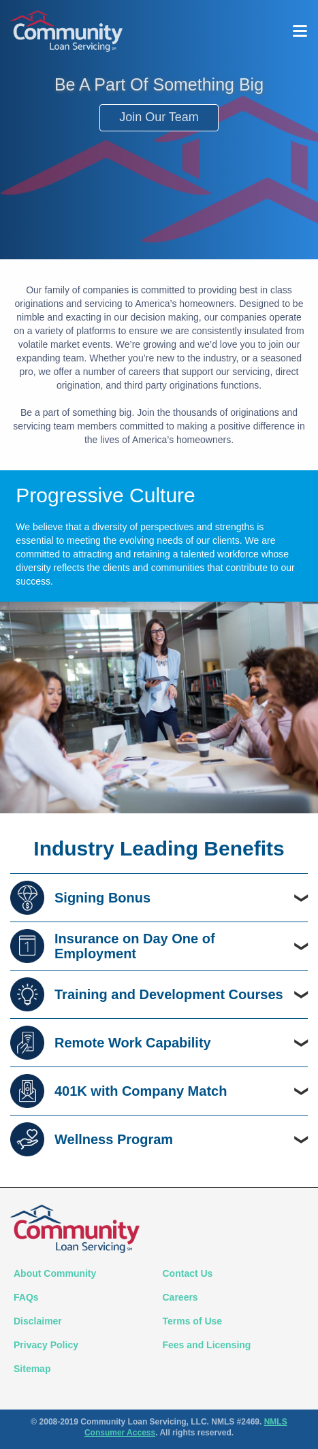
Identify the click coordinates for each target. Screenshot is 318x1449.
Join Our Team (159, 117)
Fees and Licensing (207, 1344)
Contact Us (188, 1273)
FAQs (26, 1297)
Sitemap (32, 1368)
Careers (180, 1297)
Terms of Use (193, 1321)
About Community (55, 1273)
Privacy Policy (46, 1344)
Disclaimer (38, 1321)
